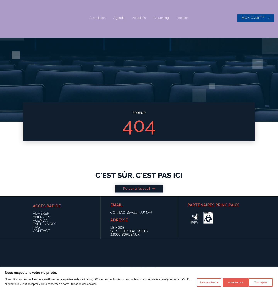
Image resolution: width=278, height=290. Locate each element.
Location (182, 18)
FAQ (36, 227)
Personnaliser (203, 282)
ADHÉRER (41, 213)
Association (97, 18)
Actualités (139, 18)
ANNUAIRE (42, 217)
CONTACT (41, 231)
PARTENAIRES (44, 224)
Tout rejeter (231, 282)
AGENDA (40, 220)
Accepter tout (259, 282)
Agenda (118, 18)
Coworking (161, 18)
